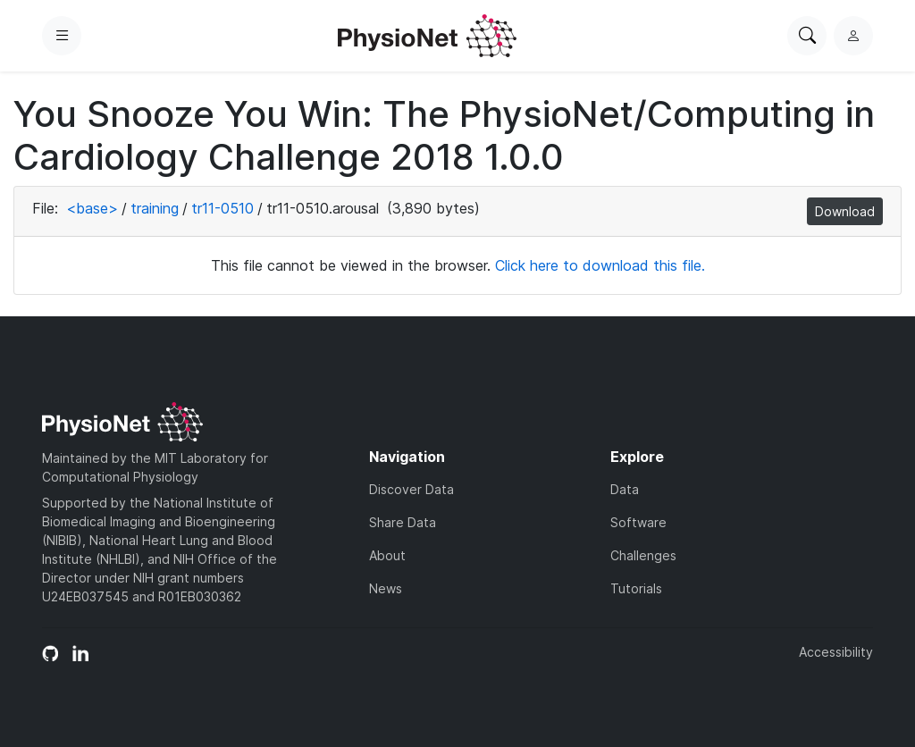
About (387, 555)
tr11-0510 (222, 208)
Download (845, 211)
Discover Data (411, 489)
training (154, 208)
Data (624, 489)
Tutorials (636, 588)
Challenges (643, 555)
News (385, 588)
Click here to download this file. (600, 265)
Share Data (402, 522)
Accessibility (836, 651)
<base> (92, 208)
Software (638, 522)
